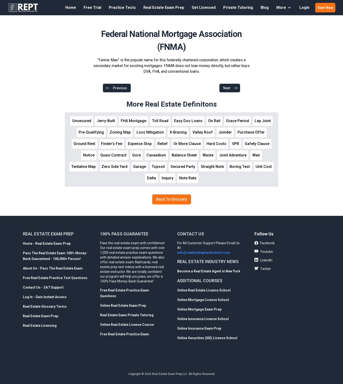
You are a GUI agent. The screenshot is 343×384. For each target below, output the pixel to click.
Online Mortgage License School (203, 300)
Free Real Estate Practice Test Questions (55, 278)
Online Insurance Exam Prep (199, 328)
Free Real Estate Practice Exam (124, 334)
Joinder (225, 132)
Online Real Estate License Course (127, 325)
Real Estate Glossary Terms (45, 306)
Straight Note (212, 166)
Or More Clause (187, 143)
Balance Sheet (184, 155)
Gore (136, 155)
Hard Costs (216, 143)
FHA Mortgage (133, 121)
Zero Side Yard (114, 166)
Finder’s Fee (111, 143)
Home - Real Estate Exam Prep (47, 243)
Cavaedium (156, 155)
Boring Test (240, 166)
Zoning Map (120, 132)
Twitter (262, 268)
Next (230, 88)
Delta (151, 178)
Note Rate (187, 178)
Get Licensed (204, 7)
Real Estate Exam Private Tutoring (127, 315)
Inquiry (167, 178)
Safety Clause (257, 143)
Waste (207, 155)
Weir (256, 155)
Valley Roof (202, 132)
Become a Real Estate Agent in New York (208, 271)
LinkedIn (263, 260)
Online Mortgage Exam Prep (199, 309)
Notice (89, 155)
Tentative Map (83, 166)
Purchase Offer (251, 132)
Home (70, 7)
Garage (139, 166)
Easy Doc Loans (188, 121)
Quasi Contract (113, 155)
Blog (265, 7)
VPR (235, 143)
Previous (116, 88)
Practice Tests (122, 7)
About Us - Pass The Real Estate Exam (53, 268)
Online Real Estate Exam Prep (123, 305)
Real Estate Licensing (40, 325)
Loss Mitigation (150, 132)
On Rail (214, 121)
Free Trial (92, 7)
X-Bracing (178, 132)
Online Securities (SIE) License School (207, 338)
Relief (162, 143)
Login (304, 7)
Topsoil (158, 166)
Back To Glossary (171, 199)
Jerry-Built (106, 121)
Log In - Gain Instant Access (45, 297)
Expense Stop (140, 143)
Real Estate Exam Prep (163, 7)
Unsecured (81, 121)
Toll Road (160, 121)
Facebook (264, 243)
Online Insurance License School (203, 319)
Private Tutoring (238, 7)
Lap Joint (263, 121)
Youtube (263, 251)
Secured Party (183, 166)
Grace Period (237, 121)
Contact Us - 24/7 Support (43, 287)
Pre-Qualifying (91, 132)
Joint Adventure (233, 155)
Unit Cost (264, 166)
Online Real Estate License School (204, 290)
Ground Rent (84, 143)
